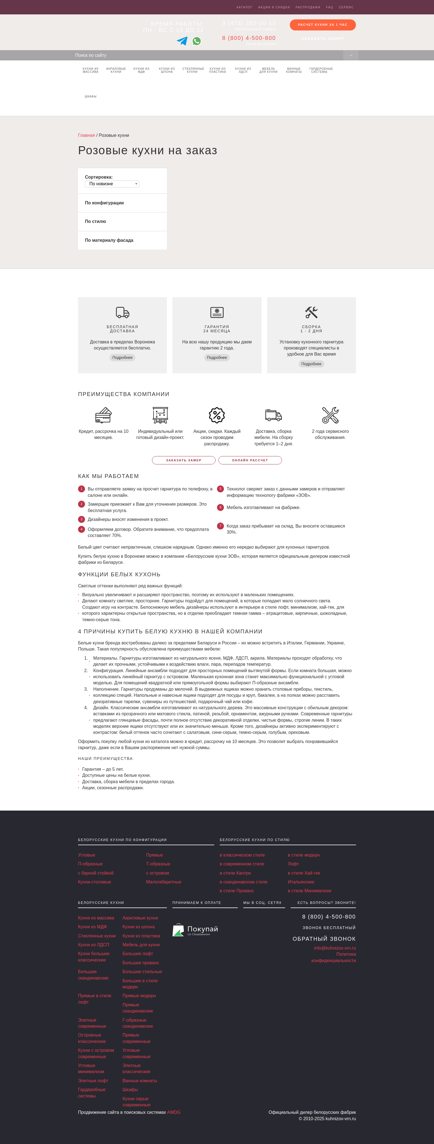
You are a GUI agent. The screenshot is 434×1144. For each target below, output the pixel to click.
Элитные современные (92, 1023)
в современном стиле (242, 864)
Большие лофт (138, 953)
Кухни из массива (91, 70)
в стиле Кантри (235, 873)
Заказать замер (322, 38)
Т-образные (158, 864)
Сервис (346, 7)
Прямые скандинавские (138, 1007)
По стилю (95, 221)
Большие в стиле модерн (140, 983)
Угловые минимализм (91, 1068)
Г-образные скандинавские (138, 1023)
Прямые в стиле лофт (94, 998)
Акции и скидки (274, 7)
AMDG (173, 1112)
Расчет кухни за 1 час (323, 24)
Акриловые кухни (116, 70)
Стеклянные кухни (193, 70)
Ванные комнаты (294, 70)
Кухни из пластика (217, 70)
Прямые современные (137, 1038)
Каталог (245, 7)
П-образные (90, 864)
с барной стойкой (95, 873)
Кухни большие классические (94, 956)
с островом (157, 873)
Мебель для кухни (269, 70)
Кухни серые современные (137, 1101)
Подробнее (122, 357)
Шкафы (91, 96)
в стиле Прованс (237, 890)
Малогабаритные (163, 882)
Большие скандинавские (93, 974)
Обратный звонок (324, 939)
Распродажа (308, 7)
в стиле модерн (304, 855)
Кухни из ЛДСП (243, 70)
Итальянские (301, 882)
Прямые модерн (139, 995)
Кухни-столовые (94, 882)
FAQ (329, 7)
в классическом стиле (242, 855)
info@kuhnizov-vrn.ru (335, 948)
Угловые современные (137, 1053)
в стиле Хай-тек (304, 873)
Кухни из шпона (167, 70)
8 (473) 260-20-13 (249, 23)
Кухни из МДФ (141, 70)
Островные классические (92, 1038)
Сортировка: (99, 177)
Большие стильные (142, 971)
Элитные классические (136, 1068)
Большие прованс (141, 962)
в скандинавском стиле (243, 882)
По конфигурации (104, 202)
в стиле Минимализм (309, 890)
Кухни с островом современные (96, 1053)
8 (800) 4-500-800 (249, 38)
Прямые (154, 855)
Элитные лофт (93, 1080)
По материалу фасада (109, 240)
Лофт (293, 864)
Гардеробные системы (320, 70)
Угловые (86, 855)
